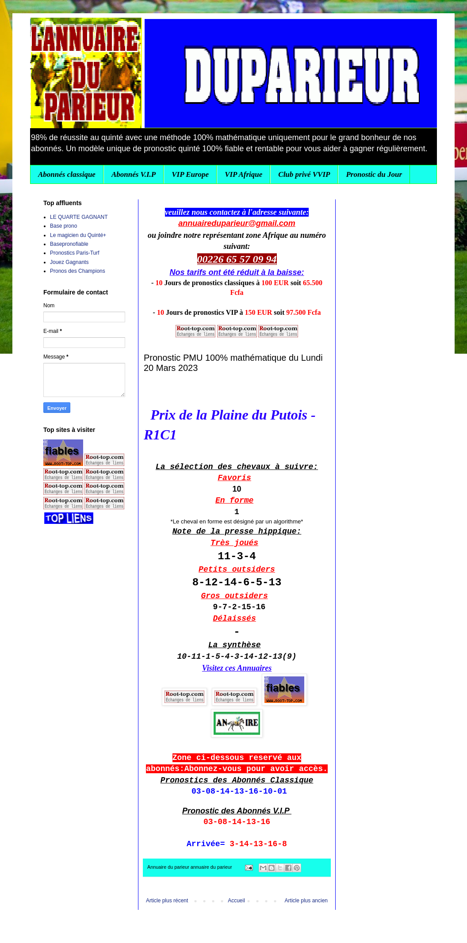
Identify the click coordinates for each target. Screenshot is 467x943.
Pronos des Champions (77, 271)
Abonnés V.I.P (133, 174)
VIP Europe (190, 174)
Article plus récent (167, 900)
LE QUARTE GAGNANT (78, 217)
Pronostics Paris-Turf (75, 253)
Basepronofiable (69, 244)
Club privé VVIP (304, 174)
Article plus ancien (306, 900)
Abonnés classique (67, 174)
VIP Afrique (243, 174)
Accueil (236, 900)
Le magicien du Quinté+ (78, 235)
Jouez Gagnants (69, 262)
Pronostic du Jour (374, 174)
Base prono (63, 226)
